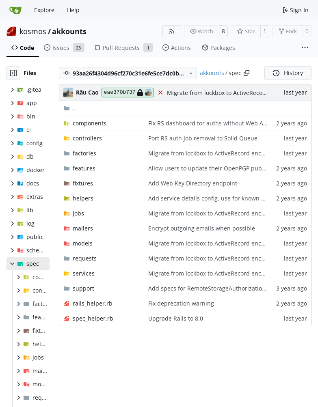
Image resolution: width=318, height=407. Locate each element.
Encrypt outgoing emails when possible (201, 228)
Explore (44, 10)
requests (85, 258)
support (83, 288)
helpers (83, 198)
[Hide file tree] (13, 73)
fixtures (83, 183)
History (288, 73)
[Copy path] (246, 73)
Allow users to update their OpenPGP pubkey (209, 168)
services (84, 273)
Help (73, 10)
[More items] (305, 48)
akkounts (69, 31)
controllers (87, 138)
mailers (83, 228)
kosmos (32, 31)
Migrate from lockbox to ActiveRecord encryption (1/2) (240, 93)
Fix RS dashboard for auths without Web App (209, 123)
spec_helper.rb (93, 318)
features (84, 168)
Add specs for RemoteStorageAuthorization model (216, 288)
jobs (78, 213)
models (83, 243)
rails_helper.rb (92, 303)
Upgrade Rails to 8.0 (175, 318)
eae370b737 (127, 92)
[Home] (15, 10)
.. (69, 108)
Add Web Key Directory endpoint (192, 183)
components (89, 123)
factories (84, 153)
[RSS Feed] (171, 31)
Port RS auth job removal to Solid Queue (202, 138)
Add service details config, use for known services (215, 198)
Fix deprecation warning (181, 303)
